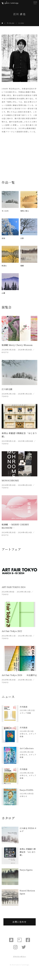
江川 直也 (21, 23)
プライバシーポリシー (19, 956)
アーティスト (10, 23)
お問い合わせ (19, 921)
